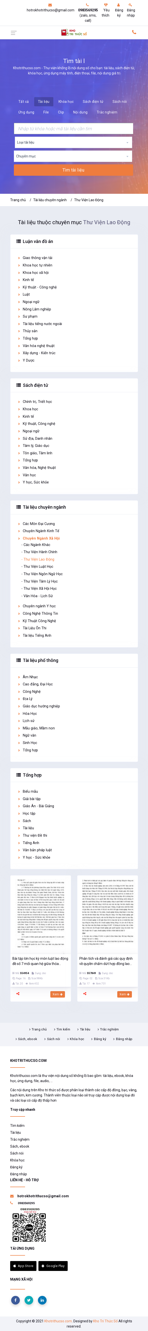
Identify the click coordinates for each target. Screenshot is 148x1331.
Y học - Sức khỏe (33, 857)
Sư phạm (27, 316)
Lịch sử (25, 721)
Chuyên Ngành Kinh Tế (38, 531)
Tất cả (23, 102)
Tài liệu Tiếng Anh (34, 635)
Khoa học (27, 409)
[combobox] (73, 142)
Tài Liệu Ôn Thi (31, 628)
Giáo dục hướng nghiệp (38, 706)
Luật (23, 294)
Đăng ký (119, 10)
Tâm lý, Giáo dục (33, 446)
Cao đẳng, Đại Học (35, 684)
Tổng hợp (27, 338)
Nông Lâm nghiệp (34, 309)
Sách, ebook (27, 1039)
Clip (61, 112)
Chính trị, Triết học (34, 402)
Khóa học (66, 102)
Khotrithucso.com (58, 1321)
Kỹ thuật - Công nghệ (37, 287)
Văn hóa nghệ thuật (36, 346)
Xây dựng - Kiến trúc (36, 353)
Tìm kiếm (63, 1029)
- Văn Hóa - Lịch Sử (37, 596)
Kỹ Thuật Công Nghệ (36, 621)
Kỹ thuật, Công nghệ (36, 424)
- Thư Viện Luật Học (37, 567)
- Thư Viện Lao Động (37, 559)
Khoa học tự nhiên (34, 265)
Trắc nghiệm (107, 112)
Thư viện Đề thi (32, 835)
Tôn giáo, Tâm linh (34, 453)
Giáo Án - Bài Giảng (35, 806)
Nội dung (80, 112)
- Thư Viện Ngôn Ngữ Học (42, 574)
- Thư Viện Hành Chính (39, 552)
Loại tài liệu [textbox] (25, 142)
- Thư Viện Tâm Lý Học (39, 581)
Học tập (26, 813)
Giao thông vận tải (34, 258)
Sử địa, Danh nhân (34, 438)
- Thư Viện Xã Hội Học (39, 589)
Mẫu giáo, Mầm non (36, 728)
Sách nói (120, 102)
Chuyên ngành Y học (36, 606)
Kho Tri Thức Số (105, 1321)
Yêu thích (106, 10)
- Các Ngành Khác (35, 545)
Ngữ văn (26, 735)
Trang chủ (18, 200)
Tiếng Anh (28, 843)
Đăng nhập (131, 10)
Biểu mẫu (27, 791)
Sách (24, 821)
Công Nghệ (29, 692)
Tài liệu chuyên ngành (50, 200)
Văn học (26, 475)
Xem (58, 994)
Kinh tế (25, 280)
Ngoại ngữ (28, 302)
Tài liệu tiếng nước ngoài (39, 324)
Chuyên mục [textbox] (26, 156)
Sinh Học (27, 743)
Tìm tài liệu (73, 170)
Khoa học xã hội (33, 273)
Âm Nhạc (27, 677)
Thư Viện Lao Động (88, 200)
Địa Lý (24, 699)
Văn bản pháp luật (34, 850)
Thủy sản (27, 331)
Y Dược (25, 360)
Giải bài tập (29, 799)
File (46, 112)
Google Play (53, 1266)
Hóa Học (27, 714)
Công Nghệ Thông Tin (37, 613)
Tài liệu (44, 102)
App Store (23, 1266)
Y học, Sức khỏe (33, 482)
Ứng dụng (26, 112)
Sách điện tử (93, 102)
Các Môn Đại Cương (36, 524)
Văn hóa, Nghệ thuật (36, 468)
